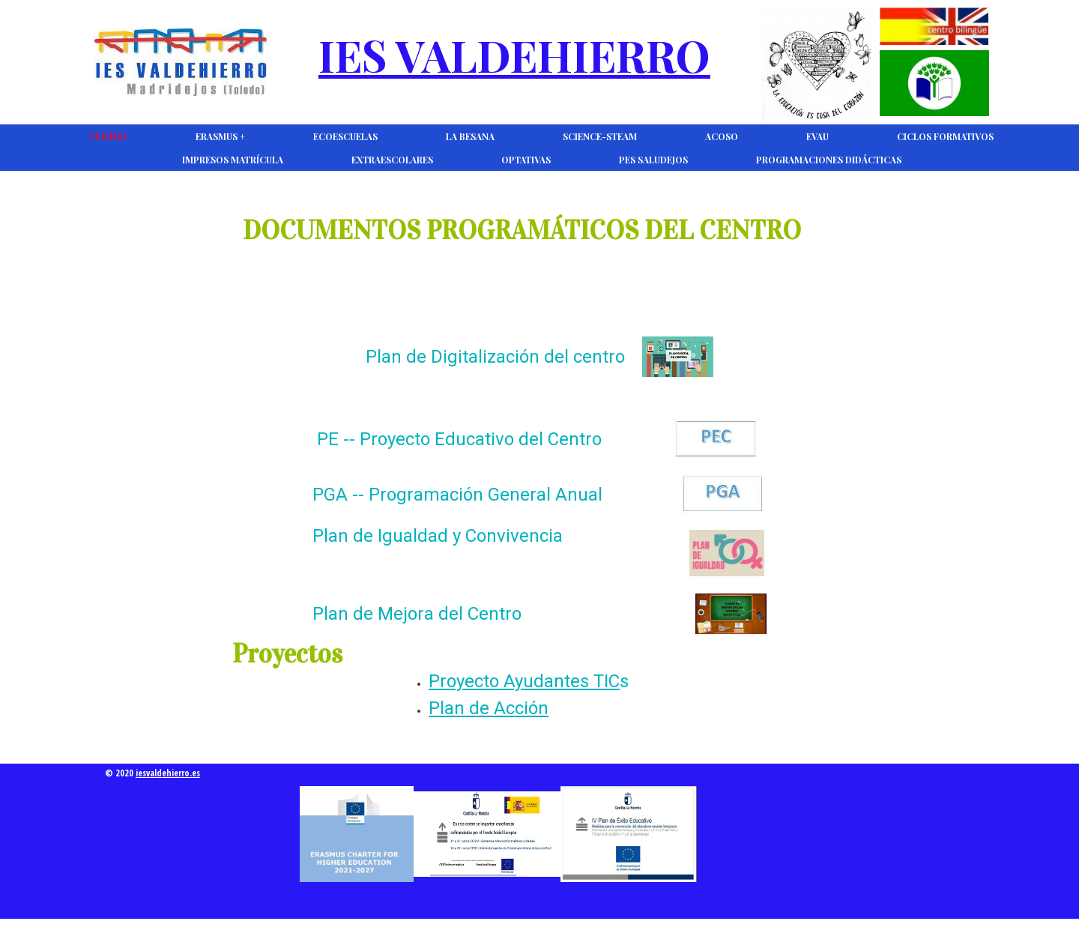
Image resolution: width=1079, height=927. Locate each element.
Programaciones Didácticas (828, 160)
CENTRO (108, 136)
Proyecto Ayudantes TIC (524, 681)
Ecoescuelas (345, 136)
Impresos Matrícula (232, 160)
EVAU (817, 136)
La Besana (470, 136)
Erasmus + (220, 136)
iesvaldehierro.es (168, 773)
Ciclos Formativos (945, 136)
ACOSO (721, 136)
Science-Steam (600, 136)
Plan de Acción (488, 708)
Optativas (526, 160)
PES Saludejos (653, 160)
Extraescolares (392, 160)
